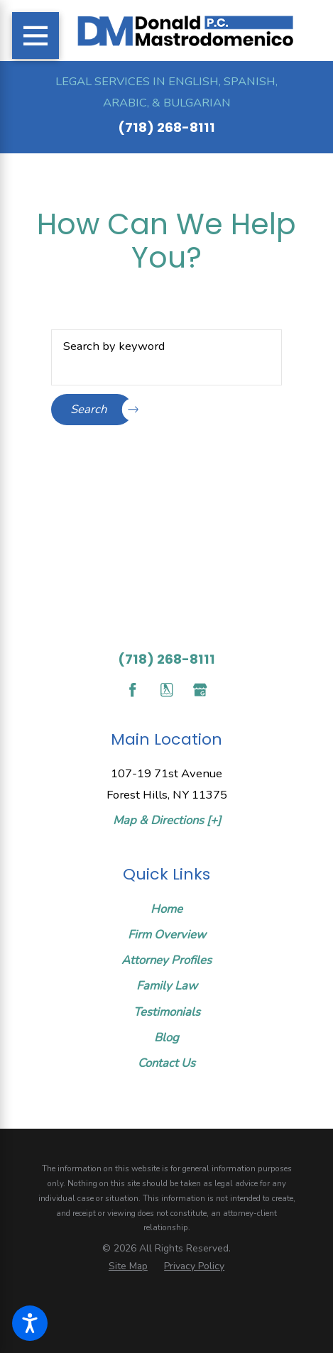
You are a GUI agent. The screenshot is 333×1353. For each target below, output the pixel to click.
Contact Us (166, 1063)
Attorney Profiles (166, 960)
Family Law (166, 985)
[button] (30, 1323)
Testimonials (166, 1012)
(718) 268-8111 (166, 127)
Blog (166, 1037)
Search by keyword (114, 346)
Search (101, 409)
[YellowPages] (166, 689)
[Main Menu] (36, 36)
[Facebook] (132, 689)
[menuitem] (166, 909)
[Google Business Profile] (200, 689)
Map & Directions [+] (167, 820)
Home (166, 909)
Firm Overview (167, 934)
